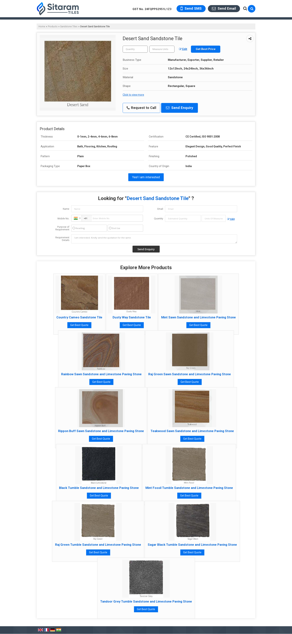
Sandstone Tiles (68, 26)
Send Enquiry (179, 108)
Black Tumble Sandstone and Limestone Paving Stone (99, 488)
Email (160, 208)
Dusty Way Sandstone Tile (132, 317)
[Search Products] (244, 8)
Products (53, 26)
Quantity (158, 218)
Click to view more (133, 94)
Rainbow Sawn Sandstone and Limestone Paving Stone (101, 374)
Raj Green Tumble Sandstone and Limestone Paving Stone (98, 544)
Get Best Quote (79, 325)
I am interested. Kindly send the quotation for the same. (154, 238)
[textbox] (161, 49)
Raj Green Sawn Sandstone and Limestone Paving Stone (189, 374)
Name (66, 208)
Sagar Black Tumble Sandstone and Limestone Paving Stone (192, 544)
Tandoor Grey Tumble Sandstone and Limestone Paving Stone (146, 601)
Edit (183, 49)
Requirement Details (62, 239)
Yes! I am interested (146, 177)
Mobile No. (63, 218)
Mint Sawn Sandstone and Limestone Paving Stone (198, 317)
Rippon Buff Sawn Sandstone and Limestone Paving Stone (101, 431)
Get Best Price (205, 49)
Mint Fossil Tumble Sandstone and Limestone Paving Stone (189, 488)
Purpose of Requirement (62, 228)
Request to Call (141, 108)
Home (42, 26)
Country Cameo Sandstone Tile (79, 317)
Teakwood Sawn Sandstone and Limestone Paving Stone (192, 431)
